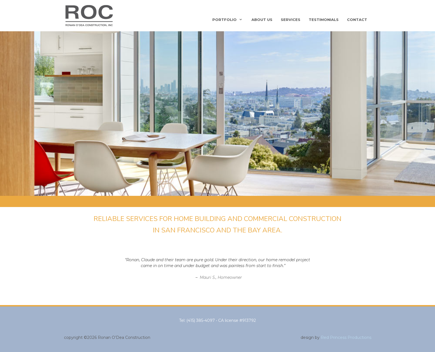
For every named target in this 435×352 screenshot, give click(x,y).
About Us (261, 19)
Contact (357, 19)
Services (290, 19)
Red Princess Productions (346, 337)
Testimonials (324, 19)
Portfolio (229, 19)
